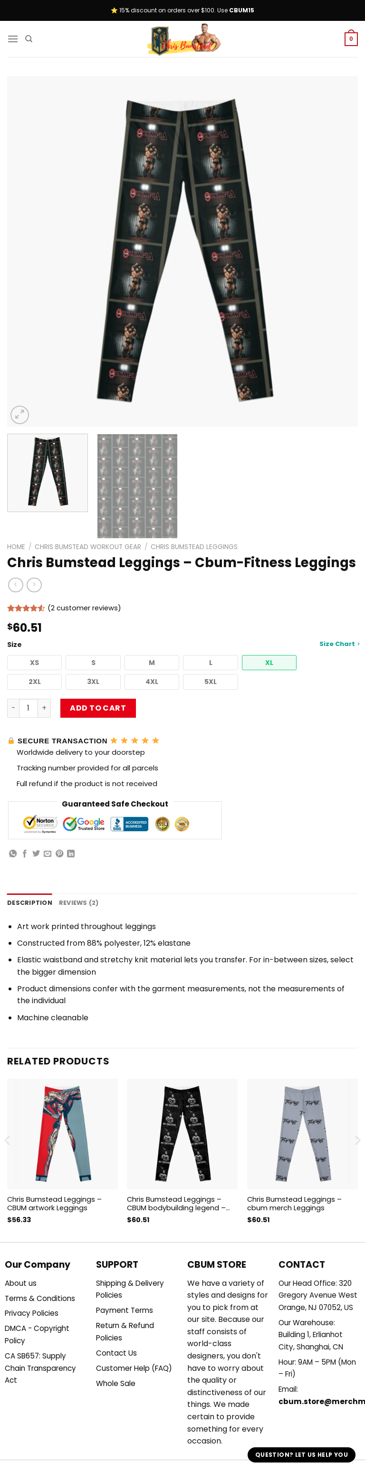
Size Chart (339, 643)
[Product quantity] (28, 708)
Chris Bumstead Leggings (194, 546)
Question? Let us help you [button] (301, 1455)
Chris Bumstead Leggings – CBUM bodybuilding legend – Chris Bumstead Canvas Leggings (176, 1204)
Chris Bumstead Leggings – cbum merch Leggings (294, 1204)
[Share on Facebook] (25, 854)
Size (182, 644)
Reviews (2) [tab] (79, 903)
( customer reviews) (84, 608)
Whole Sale (115, 1383)
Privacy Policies (31, 1313)
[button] (34, 663)
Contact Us (116, 1353)
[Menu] (13, 38)
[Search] (28, 39)
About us (21, 1283)
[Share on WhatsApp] (13, 854)
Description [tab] (29, 903)
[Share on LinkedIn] (71, 854)
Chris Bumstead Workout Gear (88, 546)
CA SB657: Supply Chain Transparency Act (40, 1368)
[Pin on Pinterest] (59, 854)
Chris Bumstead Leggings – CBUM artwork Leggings (54, 1204)
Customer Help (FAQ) (134, 1368)
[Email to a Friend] (47, 854)
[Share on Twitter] (36, 854)
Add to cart (98, 708)
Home (16, 546)
